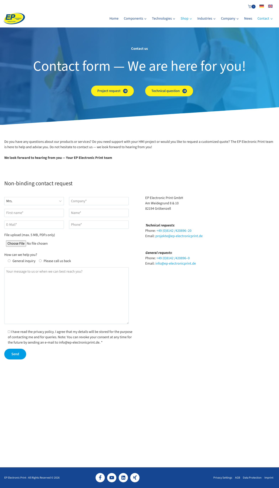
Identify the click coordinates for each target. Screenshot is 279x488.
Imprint (268, 478)
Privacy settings (222, 478)
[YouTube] (111, 477)
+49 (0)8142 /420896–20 (173, 230)
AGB (237, 478)
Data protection (252, 478)
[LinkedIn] (123, 477)
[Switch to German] (261, 6)
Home (114, 18)
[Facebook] (100, 477)
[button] (112, 91)
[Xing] (135, 477)
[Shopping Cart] (252, 7)
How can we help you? (20, 254)
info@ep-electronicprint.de (175, 263)
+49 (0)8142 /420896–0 (173, 258)
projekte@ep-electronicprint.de (179, 236)
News (248, 18)
